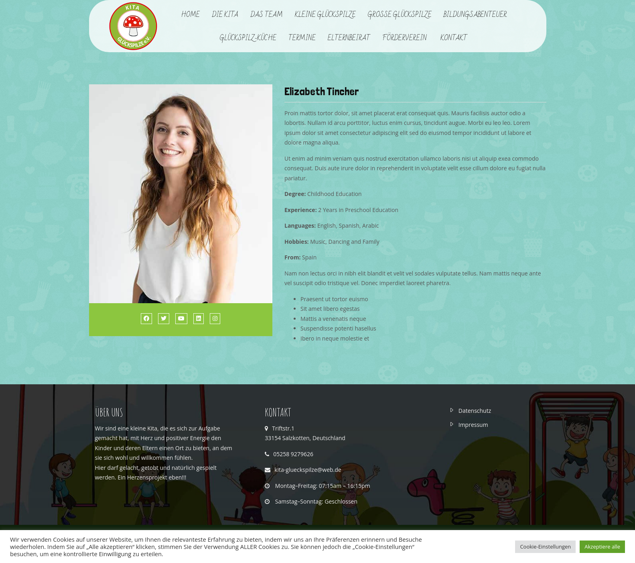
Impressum (473, 424)
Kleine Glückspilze (325, 15)
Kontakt (453, 38)
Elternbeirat (349, 38)
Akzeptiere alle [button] (602, 546)
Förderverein (405, 38)
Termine (302, 38)
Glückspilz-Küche (248, 38)
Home (190, 15)
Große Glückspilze (400, 15)
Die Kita (225, 15)
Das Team (266, 15)
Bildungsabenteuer (475, 15)
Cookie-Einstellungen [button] (545, 546)
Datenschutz (474, 410)
